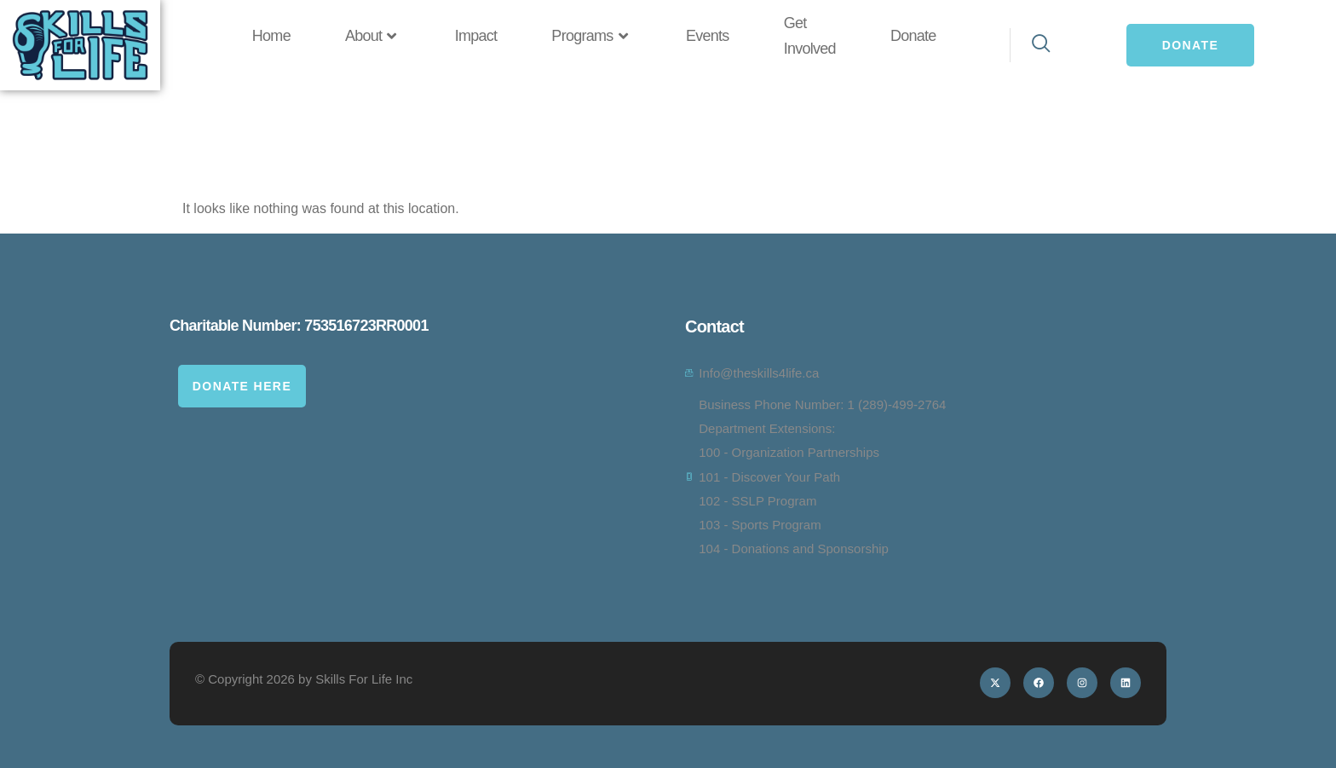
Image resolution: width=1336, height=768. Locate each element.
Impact (476, 35)
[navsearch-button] (1031, 45)
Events (707, 35)
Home (271, 35)
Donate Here (242, 386)
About (372, 36)
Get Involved (810, 35)
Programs (591, 36)
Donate (913, 35)
